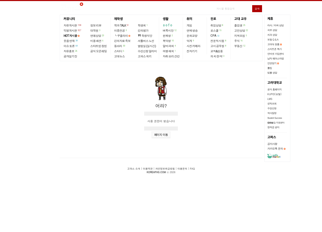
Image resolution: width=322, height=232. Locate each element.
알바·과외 (169, 46)
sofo (168, 25)
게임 (189, 25)
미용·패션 (97, 41)
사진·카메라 (193, 46)
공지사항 (272, 144)
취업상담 (216, 25)
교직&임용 (216, 51)
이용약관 (148, 168)
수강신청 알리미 (147, 51)
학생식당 (145, 36)
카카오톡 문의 (275, 148)
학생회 (143, 25)
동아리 (119, 46)
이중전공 (120, 30)
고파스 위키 (145, 56)
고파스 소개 (133, 168)
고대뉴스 (119, 56)
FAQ (192, 168)
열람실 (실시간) (147, 46)
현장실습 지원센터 (275, 122)
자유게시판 (73, 25)
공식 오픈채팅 (98, 51)
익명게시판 (73, 30)
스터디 (119, 51)
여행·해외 (169, 51)
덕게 (190, 41)
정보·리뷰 (95, 25)
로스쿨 (216, 30)
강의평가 (143, 30)
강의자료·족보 (122, 41)
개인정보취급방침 (165, 168)
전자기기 (192, 51)
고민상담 (241, 30)
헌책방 (168, 35)
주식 (238, 41)
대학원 (95, 30)
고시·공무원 (218, 46)
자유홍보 (71, 51)
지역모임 (240, 35)
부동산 (240, 46)
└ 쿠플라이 (121, 35)
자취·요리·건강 (171, 56)
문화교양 (192, 35)
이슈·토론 (71, 46)
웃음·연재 (71, 41)
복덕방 (168, 41)
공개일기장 (70, 56)
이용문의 (182, 168)
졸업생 (240, 25)
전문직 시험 (218, 41)
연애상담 (97, 35)
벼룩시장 (170, 30)
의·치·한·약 (217, 56)
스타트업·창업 (98, 46)
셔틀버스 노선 (146, 41)
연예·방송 (192, 30)
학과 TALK (121, 25)
